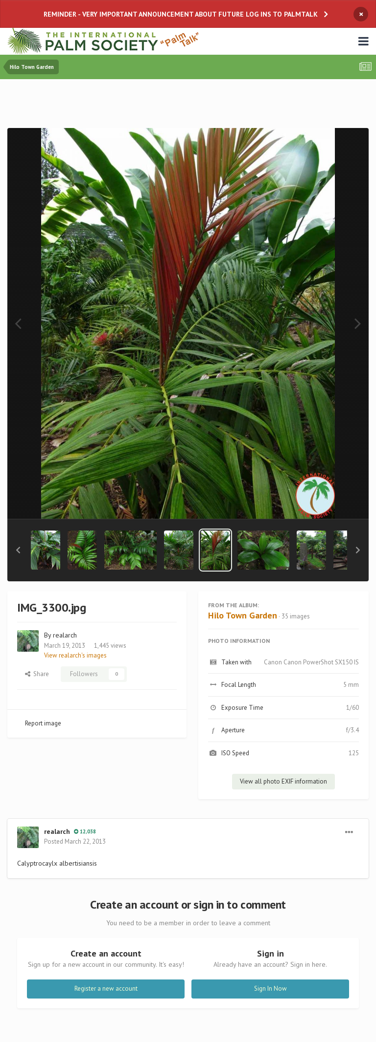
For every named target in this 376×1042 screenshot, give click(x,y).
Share (37, 674)
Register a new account (106, 988)
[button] (18, 550)
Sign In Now (270, 988)
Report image (43, 723)
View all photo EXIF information (283, 781)
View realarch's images (75, 655)
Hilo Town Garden (242, 615)
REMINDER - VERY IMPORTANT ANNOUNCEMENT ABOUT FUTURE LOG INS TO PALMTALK (181, 14)
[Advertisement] (188, 105)
